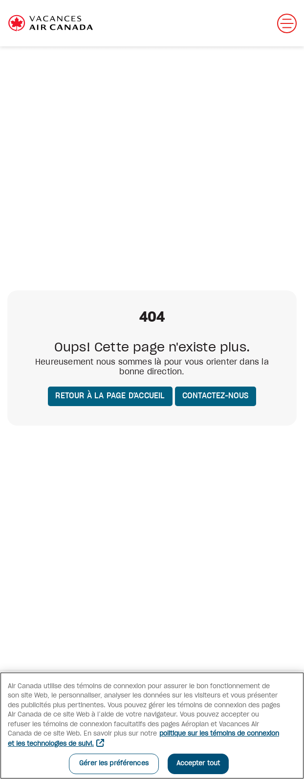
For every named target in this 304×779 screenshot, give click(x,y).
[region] (152, 725)
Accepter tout (198, 763)
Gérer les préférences (114, 763)
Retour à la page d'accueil (110, 396)
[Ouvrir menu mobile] (287, 23)
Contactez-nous (215, 396)
